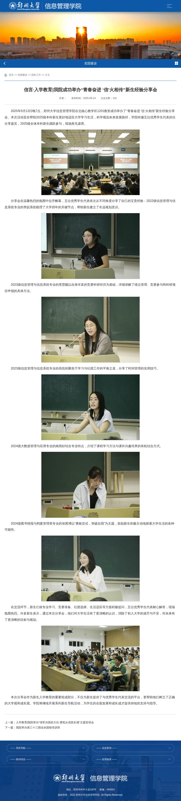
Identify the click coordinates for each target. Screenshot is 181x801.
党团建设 (22, 75)
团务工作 (36, 75)
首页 (11, 75)
